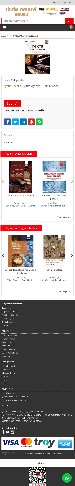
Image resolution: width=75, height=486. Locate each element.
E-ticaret (32, 462)
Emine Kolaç (20, 277)
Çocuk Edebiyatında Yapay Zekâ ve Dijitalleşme (20, 271)
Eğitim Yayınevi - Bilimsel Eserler (20, 205)
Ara (69, 21)
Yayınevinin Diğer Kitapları (21, 228)
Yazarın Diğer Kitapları (18, 153)
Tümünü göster (64, 217)
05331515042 (7, 421)
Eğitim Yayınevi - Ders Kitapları (54, 205)
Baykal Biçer (54, 277)
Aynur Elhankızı (20, 203)
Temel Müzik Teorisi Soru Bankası (54, 197)
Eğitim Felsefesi (54, 269)
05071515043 (22, 421)
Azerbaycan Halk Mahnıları (20, 195)
